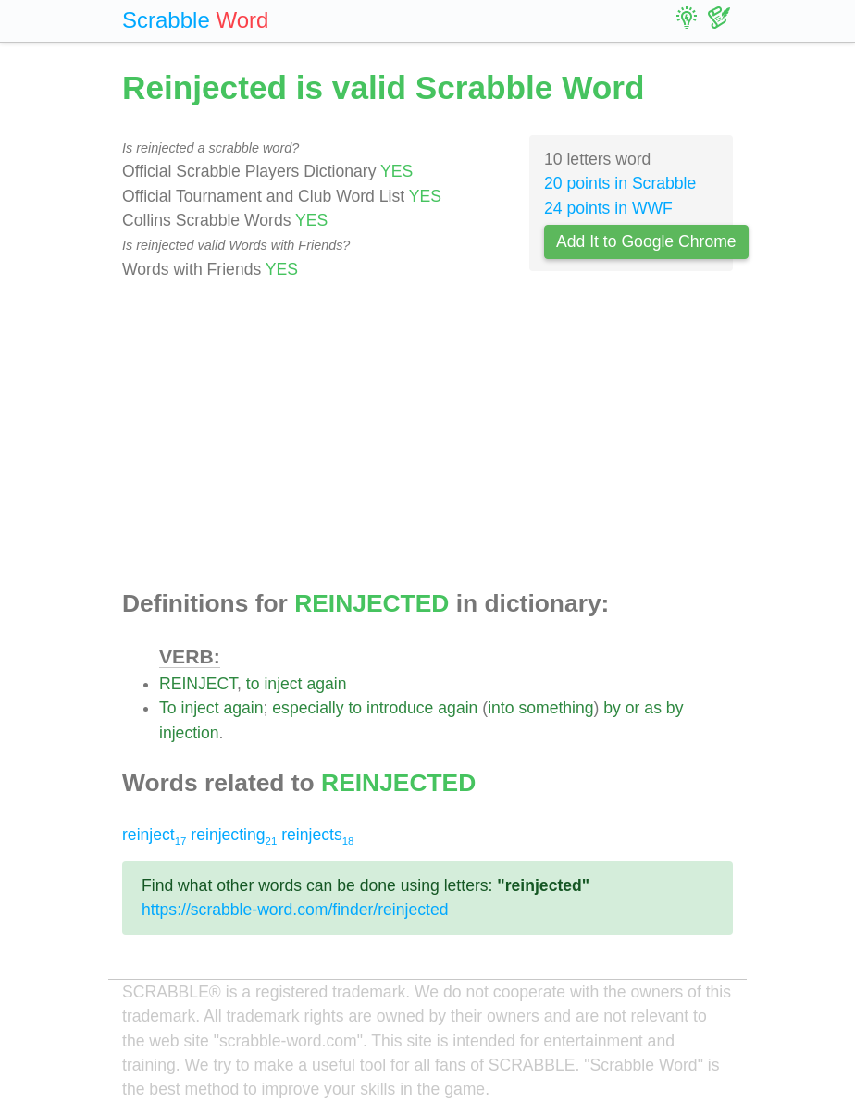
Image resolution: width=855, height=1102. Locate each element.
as (653, 708)
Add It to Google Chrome (646, 241)
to (253, 684)
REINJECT (198, 684)
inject (283, 684)
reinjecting (234, 834)
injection (189, 733)
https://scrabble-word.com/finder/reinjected (295, 909)
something (555, 708)
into (501, 708)
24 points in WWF (608, 208)
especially (307, 708)
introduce (399, 708)
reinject (154, 834)
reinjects (317, 834)
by (612, 708)
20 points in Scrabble (620, 183)
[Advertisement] (427, 435)
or (633, 708)
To (168, 708)
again (326, 684)
